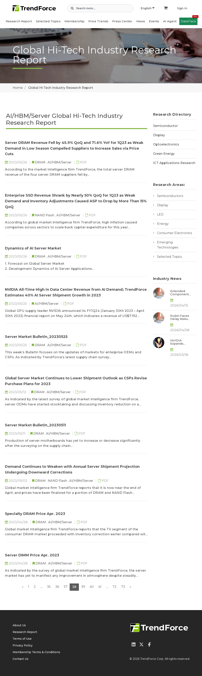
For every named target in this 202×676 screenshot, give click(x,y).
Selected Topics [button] (48, 21)
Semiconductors (170, 196)
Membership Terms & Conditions (36, 652)
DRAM (40, 162)
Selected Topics (169, 257)
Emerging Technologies (167, 244)
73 (123, 587)
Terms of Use (22, 638)
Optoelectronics (166, 144)
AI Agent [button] (170, 21)
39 (83, 587)
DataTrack (189, 20)
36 (57, 587)
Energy (163, 224)
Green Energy (164, 154)
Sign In (182, 8)
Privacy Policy (23, 645)
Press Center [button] (122, 21)
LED (160, 214)
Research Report (19, 21)
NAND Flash (45, 215)
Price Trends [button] (98, 21)
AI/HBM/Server (60, 162)
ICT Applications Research (174, 163)
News (140, 21)
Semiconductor (165, 126)
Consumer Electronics (174, 233)
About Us (19, 625)
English (147, 8)
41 (99, 587)
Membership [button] (74, 21)
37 (65, 587)
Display (159, 135)
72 (115, 587)
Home (18, 88)
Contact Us (20, 659)
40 (92, 587)
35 (49, 587)
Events (154, 21)
